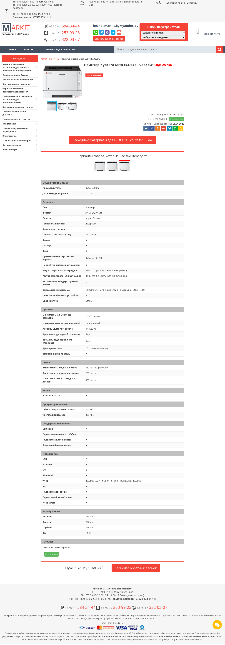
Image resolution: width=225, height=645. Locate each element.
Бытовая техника (19, 145)
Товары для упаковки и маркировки (19, 130)
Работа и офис (19, 149)
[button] (61, 81)
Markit (44, 58)
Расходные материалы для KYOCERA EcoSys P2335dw (112, 140)
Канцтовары (19, 123)
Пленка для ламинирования (17, 79)
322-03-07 (62, 39)
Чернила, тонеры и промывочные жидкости (15, 90)
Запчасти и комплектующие (17, 107)
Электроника (19, 135)
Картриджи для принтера (16, 84)
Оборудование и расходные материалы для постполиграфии (19, 99)
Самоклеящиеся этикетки (16, 119)
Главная (10, 49)
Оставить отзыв (176, 119)
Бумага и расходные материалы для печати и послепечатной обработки (19, 67)
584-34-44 (62, 26)
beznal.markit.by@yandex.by (115, 26)
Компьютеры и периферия (19, 140)
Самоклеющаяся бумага (15, 75)
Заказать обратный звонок (109, 38)
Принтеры (54, 58)
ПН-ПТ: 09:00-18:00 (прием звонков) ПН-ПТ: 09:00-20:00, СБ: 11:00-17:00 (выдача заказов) (37, 4)
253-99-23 (62, 32)
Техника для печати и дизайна (14, 113)
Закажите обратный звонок (136, 568)
